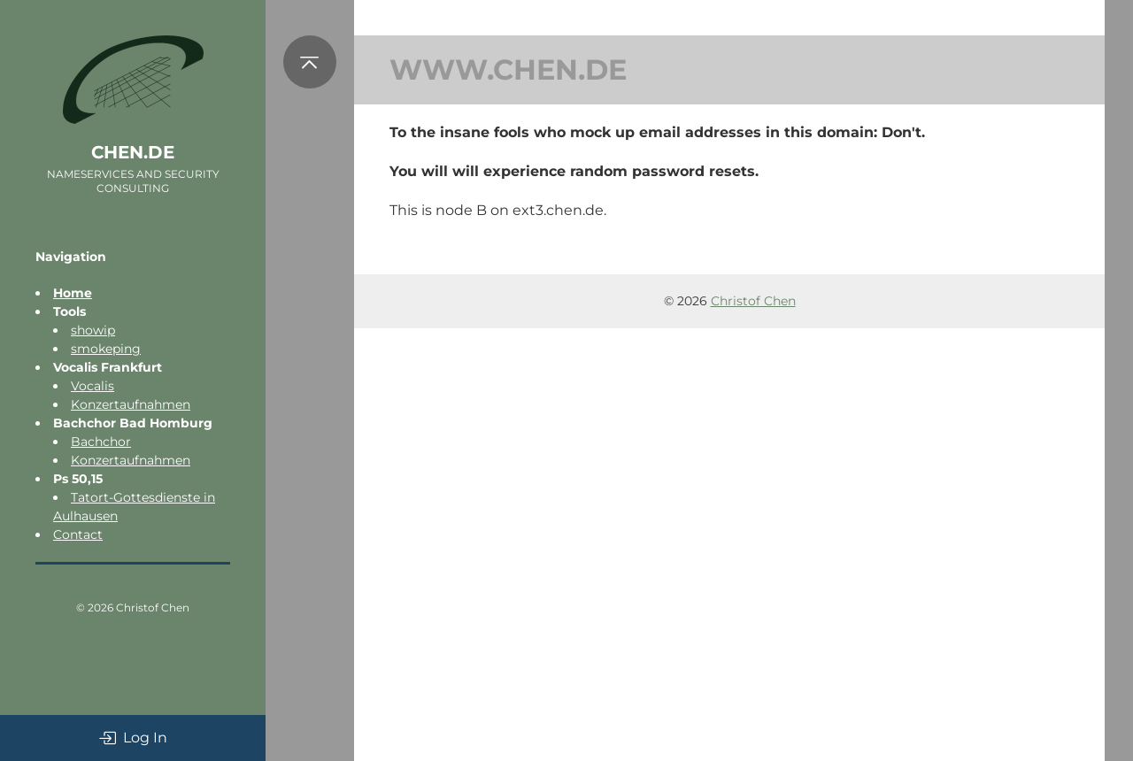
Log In (132, 738)
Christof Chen (152, 607)
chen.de (132, 152)
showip (93, 330)
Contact (78, 534)
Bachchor (101, 442)
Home (72, 293)
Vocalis (92, 386)
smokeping (106, 349)
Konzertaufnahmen (130, 404)
